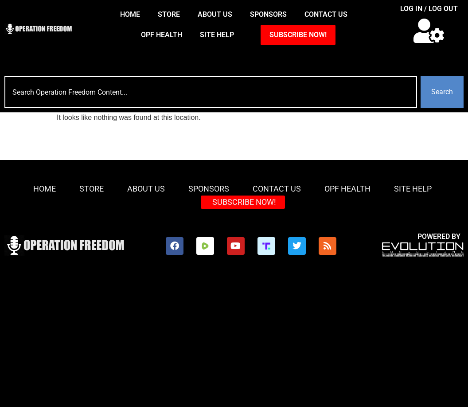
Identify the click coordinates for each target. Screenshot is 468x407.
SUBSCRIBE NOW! (298, 35)
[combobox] (210, 92)
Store (169, 14)
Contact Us (325, 14)
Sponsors (268, 14)
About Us (215, 14)
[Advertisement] (234, 341)
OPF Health (161, 35)
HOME (130, 14)
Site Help (217, 35)
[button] (429, 30)
